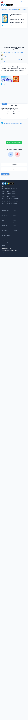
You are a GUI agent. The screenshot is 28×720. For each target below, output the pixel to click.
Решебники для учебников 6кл (9, 195)
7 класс (14, 224)
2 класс (14, 211)
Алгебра (3, 209)
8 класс (14, 226)
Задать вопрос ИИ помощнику (14, 143)
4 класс (14, 216)
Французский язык (6, 244)
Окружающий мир (6, 236)
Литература (4, 226)
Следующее (14, 170)
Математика (4, 231)
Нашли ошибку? (5, 175)
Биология (4, 214)
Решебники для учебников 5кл (9, 192)
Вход (22, 1)
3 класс (14, 214)
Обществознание (5, 234)
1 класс (14, 209)
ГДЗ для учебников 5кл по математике (10, 200)
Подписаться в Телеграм (8, 25)
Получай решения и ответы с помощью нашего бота (13, 84)
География (4, 216)
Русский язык (5, 239)
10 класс (15, 231)
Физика (3, 241)
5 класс (14, 219)
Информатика (5, 221)
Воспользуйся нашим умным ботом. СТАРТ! (13, 124)
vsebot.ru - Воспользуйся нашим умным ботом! (12, 52)
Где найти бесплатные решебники (9, 190)
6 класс (14, 221)
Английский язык (6, 211)
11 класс (15, 234)
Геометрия (4, 219)
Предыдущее (14, 165)
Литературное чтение (6, 229)
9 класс (14, 229)
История (4, 224)
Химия (3, 246)
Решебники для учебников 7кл (9, 197)
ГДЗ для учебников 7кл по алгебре (9, 205)
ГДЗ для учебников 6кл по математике (10, 202)
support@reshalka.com (6, 253)
